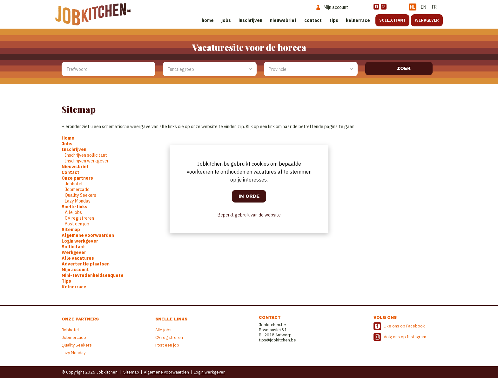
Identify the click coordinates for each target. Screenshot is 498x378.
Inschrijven (250, 20)
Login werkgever (80, 241)
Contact (313, 20)
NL (412, 7)
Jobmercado (77, 189)
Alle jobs (73, 212)
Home (208, 20)
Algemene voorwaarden (88, 235)
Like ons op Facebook (404, 326)
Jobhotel (74, 184)
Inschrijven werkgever (87, 161)
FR (434, 7)
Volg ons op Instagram (405, 337)
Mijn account (75, 269)
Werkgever (427, 20)
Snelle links (74, 207)
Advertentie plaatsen (86, 264)
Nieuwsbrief (283, 20)
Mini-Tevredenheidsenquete (93, 275)
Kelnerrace (358, 20)
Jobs (226, 20)
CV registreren (79, 218)
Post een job (77, 224)
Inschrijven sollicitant (86, 155)
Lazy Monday (78, 201)
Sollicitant (392, 20)
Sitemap (71, 229)
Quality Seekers (80, 195)
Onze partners (77, 178)
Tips (333, 20)
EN (423, 7)
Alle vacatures (78, 258)
